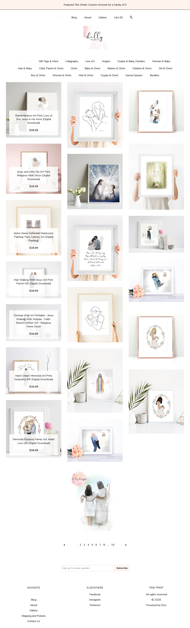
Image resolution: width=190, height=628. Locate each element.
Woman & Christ (62, 75)
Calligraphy (72, 61)
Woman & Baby (161, 61)
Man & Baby (25, 68)
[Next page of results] (126, 545)
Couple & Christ (109, 75)
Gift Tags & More (48, 61)
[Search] (131, 18)
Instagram (95, 600)
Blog (74, 17)
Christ (74, 68)
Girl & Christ (165, 68)
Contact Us (33, 621)
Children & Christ (142, 68)
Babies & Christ (116, 68)
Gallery (103, 17)
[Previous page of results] (64, 545)
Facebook (95, 594)
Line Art (90, 61)
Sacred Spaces (134, 75)
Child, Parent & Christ (51, 68)
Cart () (118, 17)
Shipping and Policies (34, 616)
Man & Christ (86, 75)
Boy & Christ (38, 75)
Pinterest (95, 605)
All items (26, 61)
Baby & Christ (92, 68)
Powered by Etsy (156, 605)
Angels (106, 61)
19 (112, 545)
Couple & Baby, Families (131, 61)
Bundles (154, 75)
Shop (60, 17)
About (87, 17)
